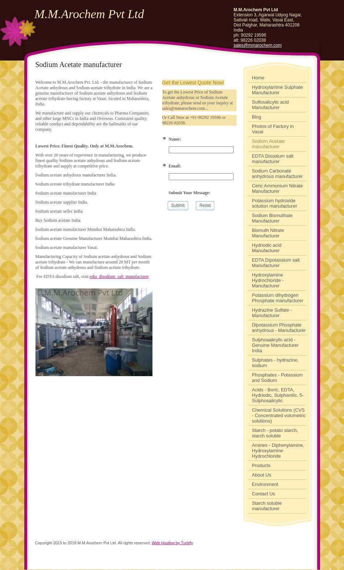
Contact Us (263, 493)
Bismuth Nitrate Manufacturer (268, 233)
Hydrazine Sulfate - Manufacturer (272, 312)
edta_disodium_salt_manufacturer (119, 276)
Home (258, 77)
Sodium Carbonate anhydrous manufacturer (277, 173)
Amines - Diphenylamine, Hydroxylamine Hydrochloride (278, 450)
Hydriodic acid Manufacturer (267, 247)
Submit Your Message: (189, 192)
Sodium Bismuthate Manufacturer (272, 218)
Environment (265, 484)
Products (261, 465)
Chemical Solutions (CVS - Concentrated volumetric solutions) (279, 415)
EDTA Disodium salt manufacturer (273, 158)
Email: (175, 165)
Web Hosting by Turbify (172, 543)
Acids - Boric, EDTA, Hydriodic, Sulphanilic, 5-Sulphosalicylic (278, 395)
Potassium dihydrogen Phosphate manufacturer (277, 297)
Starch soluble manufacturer (267, 505)
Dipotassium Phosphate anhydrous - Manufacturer (279, 327)
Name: (175, 139)
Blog (256, 117)
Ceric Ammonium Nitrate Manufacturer (277, 188)
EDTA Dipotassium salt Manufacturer (276, 262)
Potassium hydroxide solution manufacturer (274, 203)
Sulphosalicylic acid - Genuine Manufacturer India (275, 345)
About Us (261, 475)
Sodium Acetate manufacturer (268, 143)
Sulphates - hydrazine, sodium (275, 362)
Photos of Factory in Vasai (273, 129)
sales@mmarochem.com (258, 45)
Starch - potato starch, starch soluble (275, 433)
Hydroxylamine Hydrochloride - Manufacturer (268, 280)
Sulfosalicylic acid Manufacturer (270, 104)
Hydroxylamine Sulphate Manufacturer (277, 89)
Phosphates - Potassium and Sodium (277, 377)
